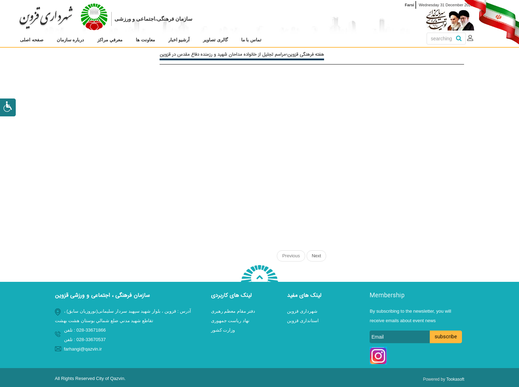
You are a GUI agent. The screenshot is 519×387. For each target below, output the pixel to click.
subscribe (446, 337)
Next (316, 255)
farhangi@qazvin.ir (83, 349)
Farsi (409, 5)
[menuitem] (31, 40)
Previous (291, 255)
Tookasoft (455, 379)
